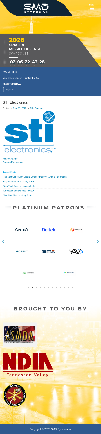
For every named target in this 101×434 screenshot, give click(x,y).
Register (9, 89)
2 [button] (32, 287)
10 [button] (64, 287)
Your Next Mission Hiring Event (18, 195)
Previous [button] (3, 241)
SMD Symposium (61, 429)
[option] (50, 242)
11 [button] (68, 287)
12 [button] (72, 287)
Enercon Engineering (13, 162)
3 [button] (36, 287)
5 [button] (44, 287)
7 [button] (52, 287)
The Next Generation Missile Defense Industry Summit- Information (35, 177)
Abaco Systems (10, 159)
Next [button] (98, 241)
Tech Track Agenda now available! (19, 186)
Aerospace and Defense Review (18, 191)
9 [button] (60, 287)
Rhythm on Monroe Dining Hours (18, 181)
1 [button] (28, 287)
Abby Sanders (36, 108)
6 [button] (48, 287)
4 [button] (40, 287)
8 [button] (56, 287)
